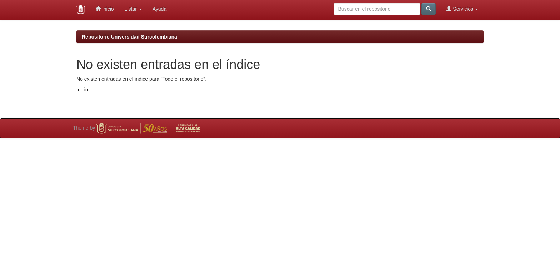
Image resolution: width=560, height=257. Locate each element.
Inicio (105, 9)
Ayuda (159, 9)
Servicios (462, 9)
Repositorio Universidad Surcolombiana (129, 37)
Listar (133, 9)
